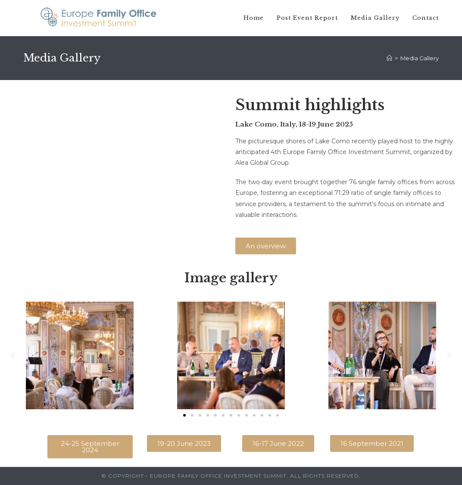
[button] (265, 246)
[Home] (389, 58)
